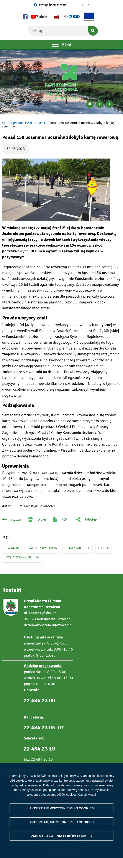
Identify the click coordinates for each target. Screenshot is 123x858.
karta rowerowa (42, 548)
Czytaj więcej (87, 794)
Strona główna (13, 123)
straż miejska (78, 548)
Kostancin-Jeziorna (22, 557)
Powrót (16, 520)
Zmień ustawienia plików (61, 836)
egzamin (12, 548)
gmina (103, 548)
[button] (56, 190)
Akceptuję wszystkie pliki (61, 808)
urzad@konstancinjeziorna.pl (48, 625)
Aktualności (36, 123)
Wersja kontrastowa (53, 5)
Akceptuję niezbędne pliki (61, 822)
